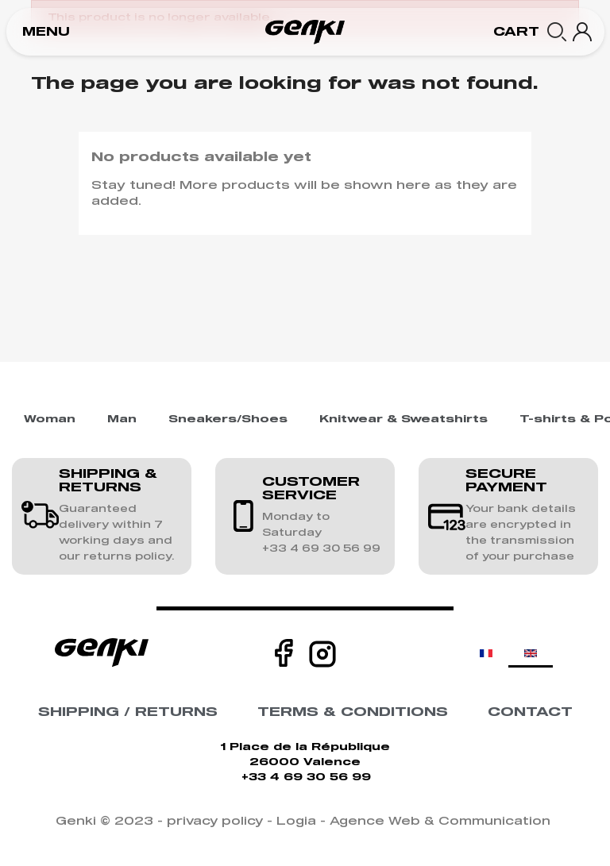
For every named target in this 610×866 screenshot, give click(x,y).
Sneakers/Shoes (228, 419)
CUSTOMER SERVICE (311, 488)
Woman (49, 419)
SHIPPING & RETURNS (108, 481)
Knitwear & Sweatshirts (403, 419)
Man (122, 419)
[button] (46, 32)
